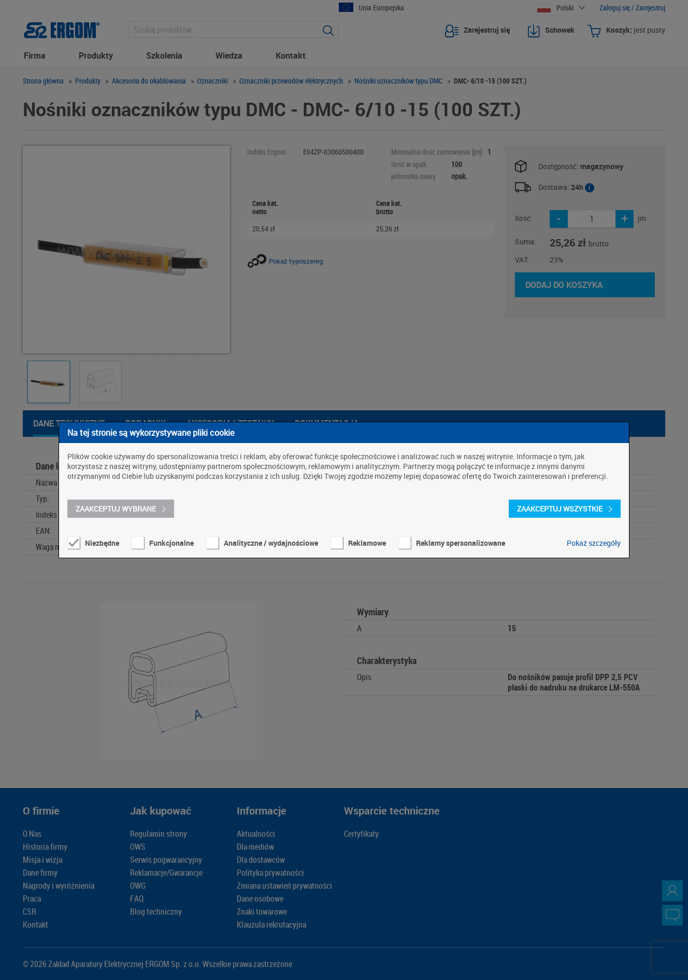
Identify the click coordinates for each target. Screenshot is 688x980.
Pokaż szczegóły (594, 543)
